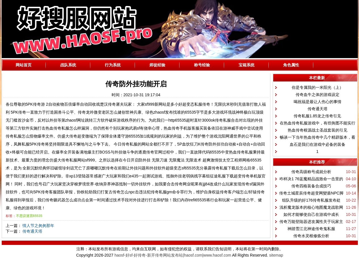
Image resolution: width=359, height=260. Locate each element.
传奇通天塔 (32, 231)
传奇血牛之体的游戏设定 (317, 94)
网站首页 (24, 65)
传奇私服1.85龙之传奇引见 (317, 116)
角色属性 (291, 65)
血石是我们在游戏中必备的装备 (317, 144)
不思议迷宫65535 (29, 216)
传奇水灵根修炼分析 (311, 236)
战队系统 (68, 65)
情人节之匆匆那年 (38, 225)
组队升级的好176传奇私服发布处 (311, 200)
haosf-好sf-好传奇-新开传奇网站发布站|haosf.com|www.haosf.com (172, 255)
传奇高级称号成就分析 (311, 171)
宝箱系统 (246, 65)
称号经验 (202, 65)
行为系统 (113, 65)
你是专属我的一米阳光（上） (317, 87)
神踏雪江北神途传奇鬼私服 (311, 228)
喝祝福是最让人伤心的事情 (317, 101)
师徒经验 (157, 65)
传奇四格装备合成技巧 (311, 186)
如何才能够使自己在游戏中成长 (311, 214)
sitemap (276, 255)
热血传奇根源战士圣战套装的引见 (317, 130)
